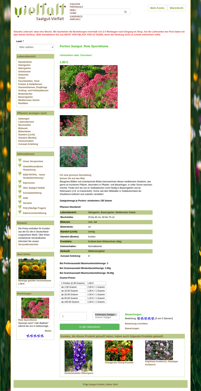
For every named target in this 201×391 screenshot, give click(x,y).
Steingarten (24, 65)
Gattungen (24, 118)
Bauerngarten (25, 97)
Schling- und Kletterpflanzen (33, 90)
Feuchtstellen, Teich (29, 81)
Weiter (48, 331)
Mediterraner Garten (29, 100)
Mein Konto (157, 7)
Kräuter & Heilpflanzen (30, 84)
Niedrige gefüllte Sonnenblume (34, 280)
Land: (20, 41)
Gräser (22, 78)
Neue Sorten (23, 254)
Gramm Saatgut (106, 317)
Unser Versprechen (33, 161)
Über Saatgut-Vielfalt (34, 188)
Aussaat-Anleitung (28, 144)
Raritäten (23, 103)
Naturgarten (24, 68)
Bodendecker (25, 94)
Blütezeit (23, 128)
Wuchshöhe (24, 125)
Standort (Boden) (27, 138)
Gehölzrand (24, 71)
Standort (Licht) (26, 134)
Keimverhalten (26, 141)
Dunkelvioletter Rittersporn (79, 373)
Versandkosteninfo (28, 244)
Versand (27, 203)
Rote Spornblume (27, 320)
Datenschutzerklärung (34, 213)
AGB (25, 198)
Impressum (29, 183)
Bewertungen (24, 293)
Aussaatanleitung (32, 193)
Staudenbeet (25, 62)
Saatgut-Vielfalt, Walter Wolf (103, 384)
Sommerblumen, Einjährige (32, 87)
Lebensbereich (26, 122)
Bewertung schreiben (136, 323)
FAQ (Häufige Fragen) (34, 208)
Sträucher (23, 74)
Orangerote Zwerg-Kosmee (119, 362)
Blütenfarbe (24, 131)
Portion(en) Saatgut (106, 314)
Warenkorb (176, 7)
